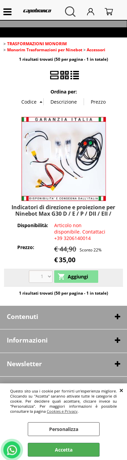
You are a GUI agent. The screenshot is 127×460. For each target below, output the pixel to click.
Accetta (63, 450)
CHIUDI (121, 390)
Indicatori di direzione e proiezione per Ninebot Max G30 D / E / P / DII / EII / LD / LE (63, 214)
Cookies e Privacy (62, 411)
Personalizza (63, 429)
